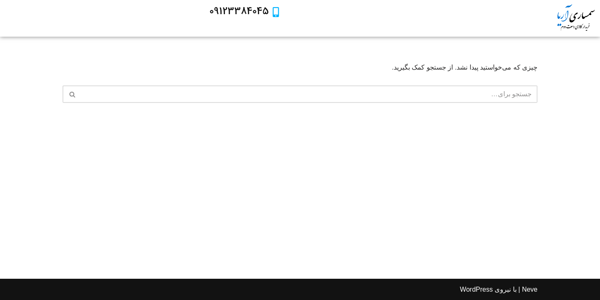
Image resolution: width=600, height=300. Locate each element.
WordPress (476, 289)
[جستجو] (309, 94)
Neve (530, 289)
